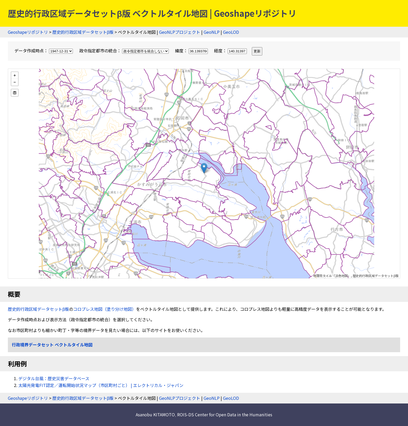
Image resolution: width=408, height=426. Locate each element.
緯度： (192, 50)
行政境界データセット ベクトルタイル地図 (52, 344)
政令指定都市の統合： (124, 50)
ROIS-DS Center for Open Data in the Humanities (224, 414)
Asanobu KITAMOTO (155, 414)
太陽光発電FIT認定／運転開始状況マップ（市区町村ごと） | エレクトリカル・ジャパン (100, 385)
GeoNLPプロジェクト (179, 32)
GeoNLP (212, 32)
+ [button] (14, 75)
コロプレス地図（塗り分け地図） (104, 309)
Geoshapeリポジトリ (28, 32)
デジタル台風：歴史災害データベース (53, 378)
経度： (231, 50)
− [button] (14, 82)
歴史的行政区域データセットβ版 (82, 32)
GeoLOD (231, 32)
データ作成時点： (44, 50)
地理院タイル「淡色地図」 (332, 275)
